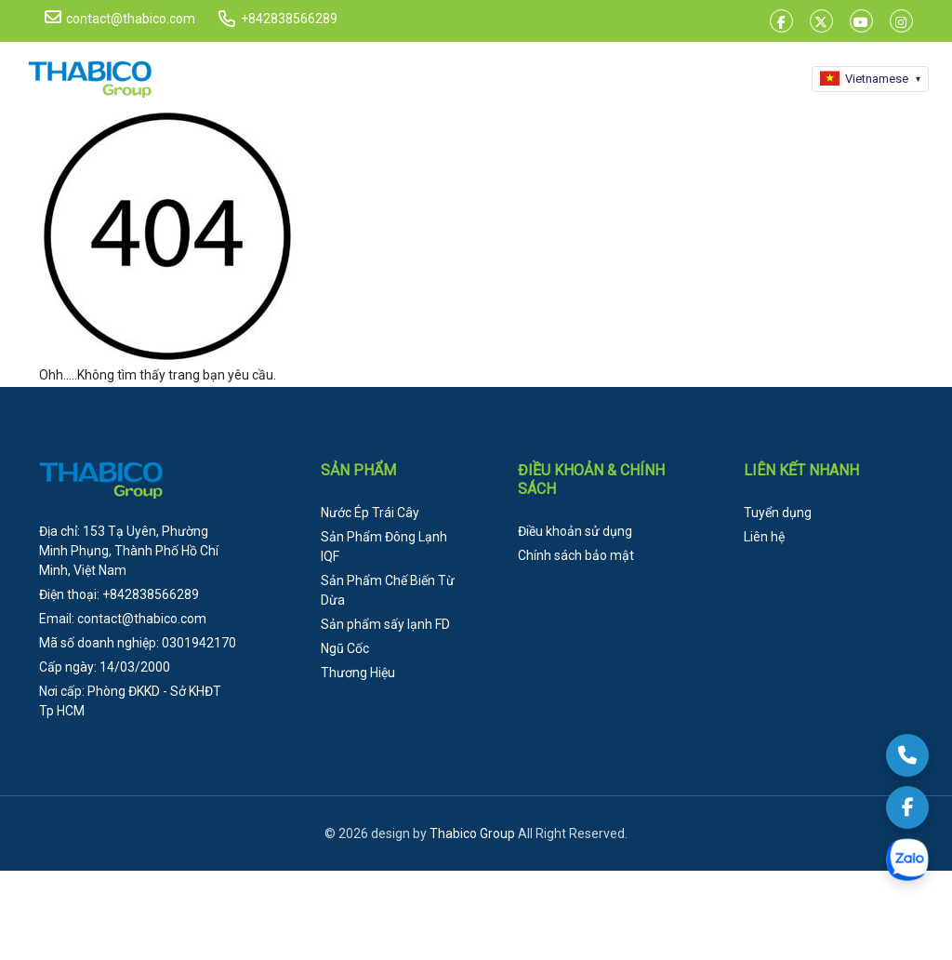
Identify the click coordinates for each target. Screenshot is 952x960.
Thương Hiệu (358, 672)
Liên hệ (764, 536)
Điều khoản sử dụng (575, 531)
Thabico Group (472, 833)
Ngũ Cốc (345, 648)
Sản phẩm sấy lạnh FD (385, 624)
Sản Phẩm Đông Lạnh (384, 546)
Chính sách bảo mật (576, 555)
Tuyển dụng (778, 512)
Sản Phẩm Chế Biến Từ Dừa (388, 590)
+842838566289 (289, 18)
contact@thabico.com (120, 17)
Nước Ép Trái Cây (370, 512)
